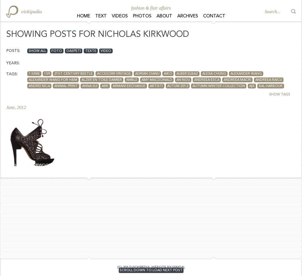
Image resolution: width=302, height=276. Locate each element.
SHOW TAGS (279, 94)
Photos (142, 16)
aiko (168, 74)
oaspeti (73, 51)
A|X (252, 86)
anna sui (89, 86)
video (106, 51)
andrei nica (39, 86)
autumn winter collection (218, 86)
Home (83, 16)
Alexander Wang (246, 74)
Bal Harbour (271, 86)
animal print (66, 86)
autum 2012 (177, 86)
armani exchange (129, 86)
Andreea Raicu (268, 80)
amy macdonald (157, 80)
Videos (120, 16)
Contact (214, 16)
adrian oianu (147, 74)
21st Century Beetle (73, 74)
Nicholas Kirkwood (30, 165)
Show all (37, 51)
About (164, 16)
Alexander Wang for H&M (53, 80)
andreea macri (237, 80)
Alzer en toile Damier (101, 80)
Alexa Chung (214, 74)
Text (101, 16)
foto (56, 51)
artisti (156, 86)
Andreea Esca (206, 80)
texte (90, 51)
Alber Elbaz (187, 74)
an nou (183, 80)
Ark (105, 86)
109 (47, 74)
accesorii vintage (114, 74)
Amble (131, 80)
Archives (187, 16)
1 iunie (34, 74)
